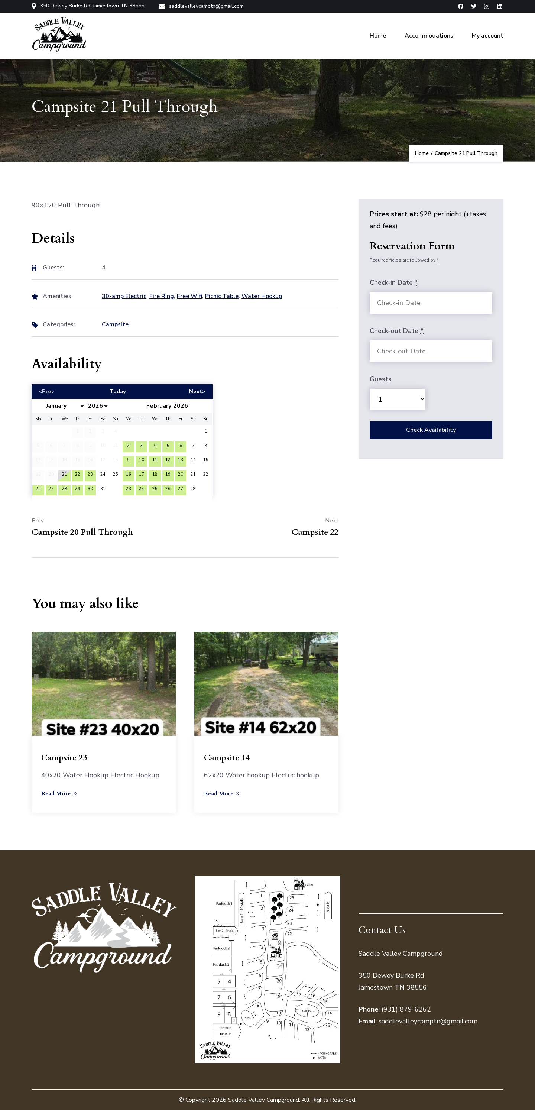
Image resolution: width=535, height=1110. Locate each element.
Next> (197, 390)
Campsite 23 (64, 757)
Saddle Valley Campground (263, 1099)
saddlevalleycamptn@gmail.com (205, 6)
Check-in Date (394, 281)
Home (378, 35)
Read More (59, 792)
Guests (381, 378)
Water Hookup (261, 295)
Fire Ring (161, 295)
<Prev (46, 390)
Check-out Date (397, 330)
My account (487, 35)
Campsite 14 (227, 757)
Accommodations (429, 35)
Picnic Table (222, 295)
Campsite (115, 324)
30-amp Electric (124, 295)
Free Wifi (189, 295)
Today (117, 390)
